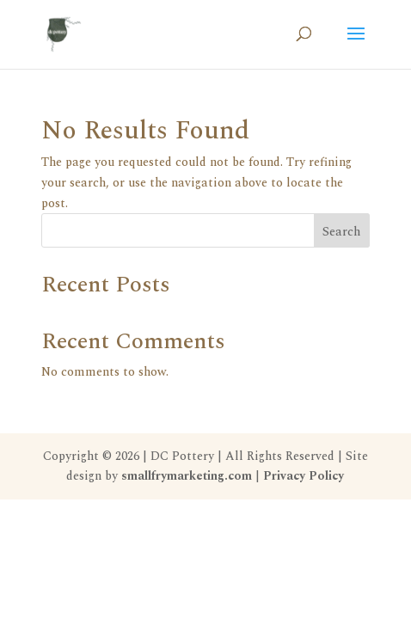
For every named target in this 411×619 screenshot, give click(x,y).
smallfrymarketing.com (186, 476)
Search (341, 232)
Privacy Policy (303, 476)
